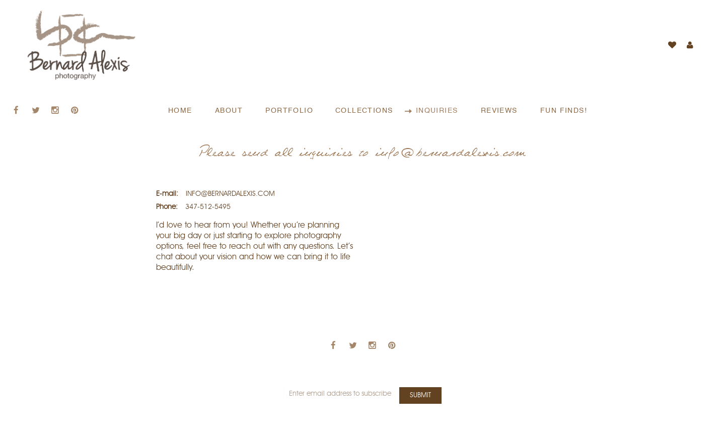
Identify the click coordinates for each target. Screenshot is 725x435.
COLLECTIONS (365, 110)
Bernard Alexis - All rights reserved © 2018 (363, 429)
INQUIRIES (438, 110)
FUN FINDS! (563, 110)
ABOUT (230, 110)
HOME (181, 110)
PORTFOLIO (289, 110)
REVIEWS (500, 110)
